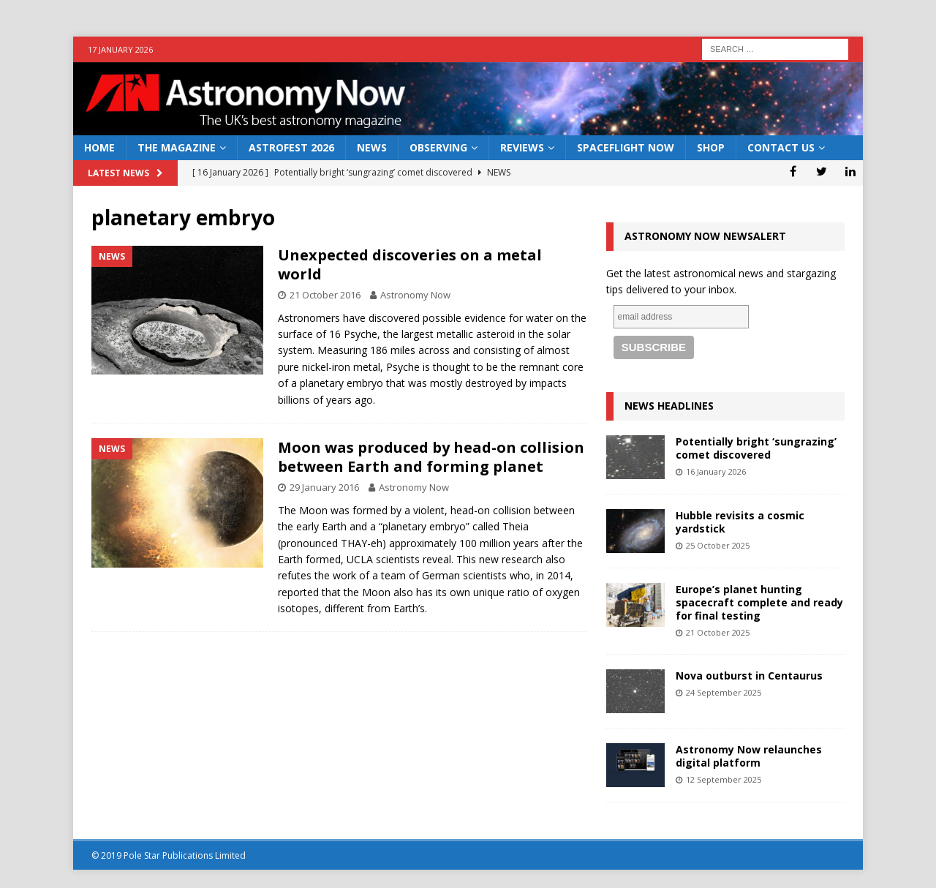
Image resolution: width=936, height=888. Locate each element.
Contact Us (781, 147)
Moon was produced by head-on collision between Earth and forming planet (431, 456)
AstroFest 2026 (291, 147)
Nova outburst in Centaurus (749, 675)
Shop (711, 147)
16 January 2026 (716, 471)
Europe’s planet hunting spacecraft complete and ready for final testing (759, 602)
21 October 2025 (718, 632)
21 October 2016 (325, 294)
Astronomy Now (415, 294)
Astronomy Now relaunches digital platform (749, 756)
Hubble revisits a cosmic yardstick (740, 521)
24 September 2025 (723, 692)
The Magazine (176, 147)
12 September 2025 (723, 779)
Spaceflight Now (625, 147)
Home (99, 147)
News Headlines (669, 406)
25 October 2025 (718, 545)
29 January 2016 (324, 487)
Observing (438, 147)
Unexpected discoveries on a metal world (410, 264)
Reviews (522, 147)
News (372, 147)
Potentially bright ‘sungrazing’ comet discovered (756, 448)
